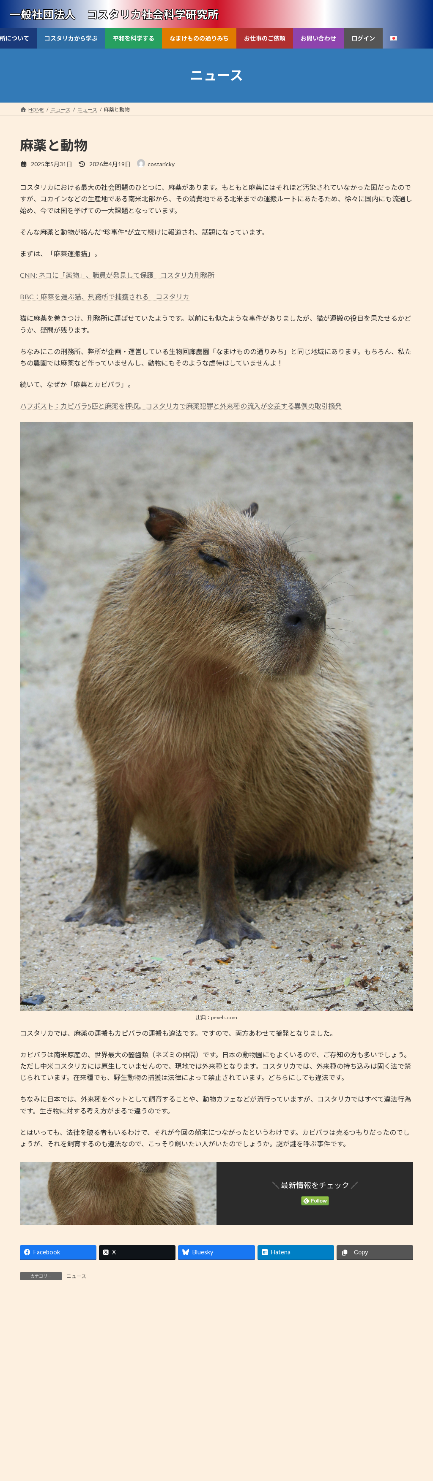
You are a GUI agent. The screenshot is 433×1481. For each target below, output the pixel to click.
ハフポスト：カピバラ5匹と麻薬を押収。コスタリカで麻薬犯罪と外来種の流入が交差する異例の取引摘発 (181, 406)
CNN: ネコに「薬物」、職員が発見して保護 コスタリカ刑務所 (117, 275)
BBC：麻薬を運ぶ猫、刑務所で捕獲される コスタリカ (104, 296)
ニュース (76, 1276)
